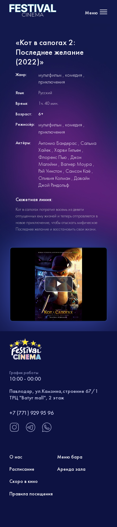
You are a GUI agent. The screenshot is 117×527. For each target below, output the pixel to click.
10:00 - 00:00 (25, 378)
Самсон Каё (78, 171)
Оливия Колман (54, 178)
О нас (15, 457)
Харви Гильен (67, 150)
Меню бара (69, 457)
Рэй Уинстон (50, 171)
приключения (51, 82)
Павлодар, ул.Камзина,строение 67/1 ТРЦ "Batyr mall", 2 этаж (53, 394)
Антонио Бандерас (57, 143)
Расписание (21, 469)
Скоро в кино (23, 481)
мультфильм (49, 75)
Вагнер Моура (76, 164)
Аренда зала (71, 469)
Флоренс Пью (52, 157)
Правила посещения (31, 493)
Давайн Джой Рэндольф (64, 181)
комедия (73, 75)
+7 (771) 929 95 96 (31, 412)
